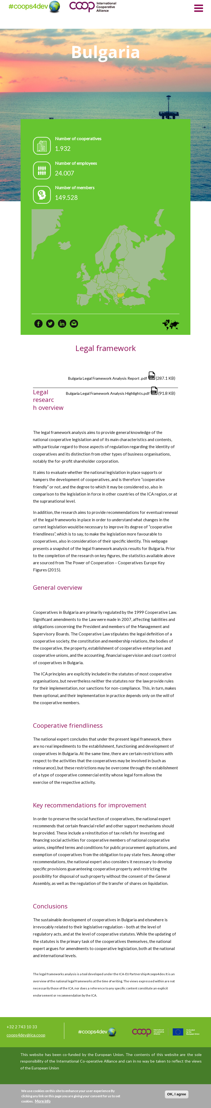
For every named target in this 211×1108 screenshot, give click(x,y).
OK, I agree (176, 1094)
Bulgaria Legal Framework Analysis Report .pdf (107, 378)
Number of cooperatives (78, 138)
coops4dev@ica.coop (26, 1034)
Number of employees (76, 163)
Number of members (75, 187)
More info (43, 1101)
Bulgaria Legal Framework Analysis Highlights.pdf (107, 393)
